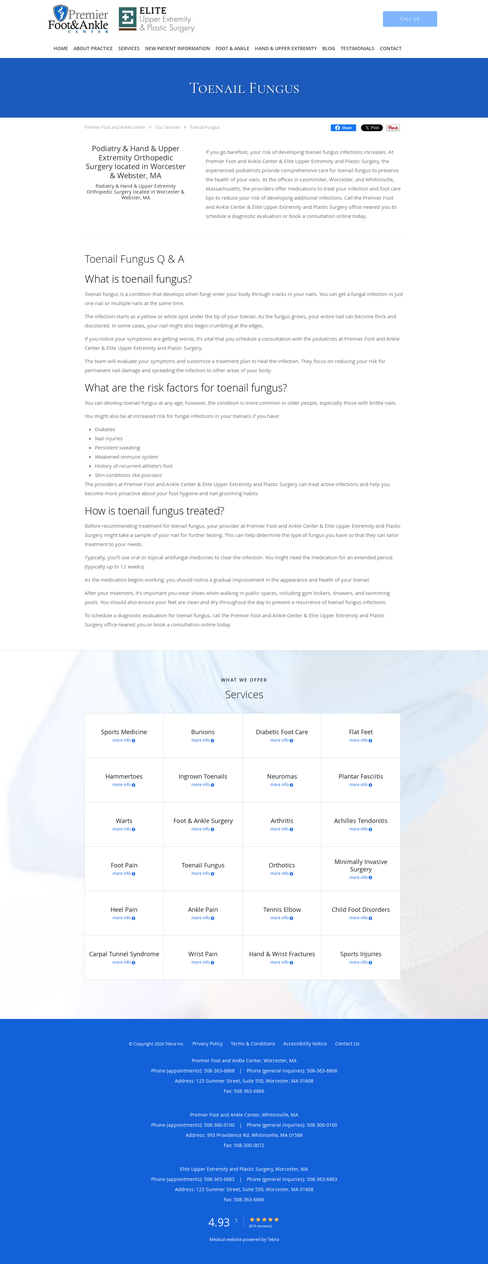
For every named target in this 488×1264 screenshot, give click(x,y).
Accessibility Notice (305, 1043)
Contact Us (347, 1043)
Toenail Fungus (205, 127)
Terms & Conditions (253, 1043)
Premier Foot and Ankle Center (115, 127)
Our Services (167, 127)
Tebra (273, 1239)
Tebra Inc (174, 1044)
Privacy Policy (207, 1043)
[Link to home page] (112, 19)
